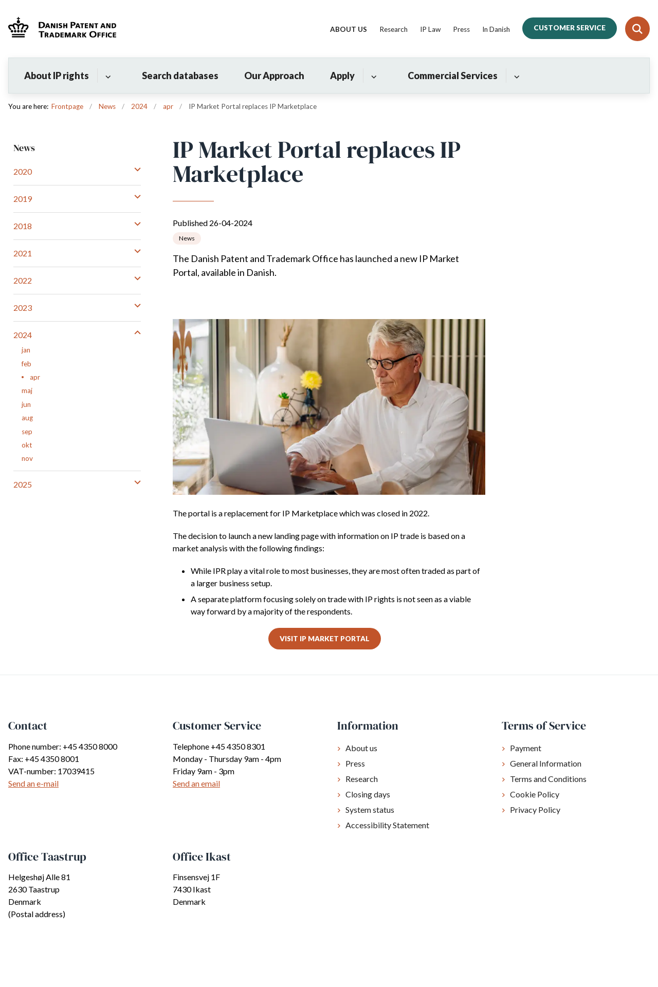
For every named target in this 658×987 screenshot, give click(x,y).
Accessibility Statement (387, 825)
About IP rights (56, 75)
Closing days (367, 794)
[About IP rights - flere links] (106, 75)
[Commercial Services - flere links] (515, 75)
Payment (525, 748)
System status (369, 809)
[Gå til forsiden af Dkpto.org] (58, 28)
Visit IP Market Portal (325, 639)
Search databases (180, 75)
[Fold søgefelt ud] (637, 28)
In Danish (496, 29)
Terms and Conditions (548, 779)
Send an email (196, 783)
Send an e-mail (33, 783)
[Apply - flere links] (372, 75)
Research (361, 779)
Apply (342, 75)
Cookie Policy (534, 794)
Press (355, 763)
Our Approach (274, 75)
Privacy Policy (535, 809)
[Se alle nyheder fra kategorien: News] (187, 238)
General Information (545, 763)
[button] (135, 169)
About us (361, 748)
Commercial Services (453, 75)
